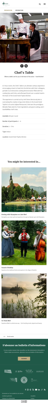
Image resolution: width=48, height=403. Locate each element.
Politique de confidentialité (8, 398)
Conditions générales (7, 396)
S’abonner (24, 358)
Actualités (33, 396)
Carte (24, 401)
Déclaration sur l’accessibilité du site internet (12, 393)
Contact (32, 398)
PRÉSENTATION (8, 10)
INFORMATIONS (19, 10)
